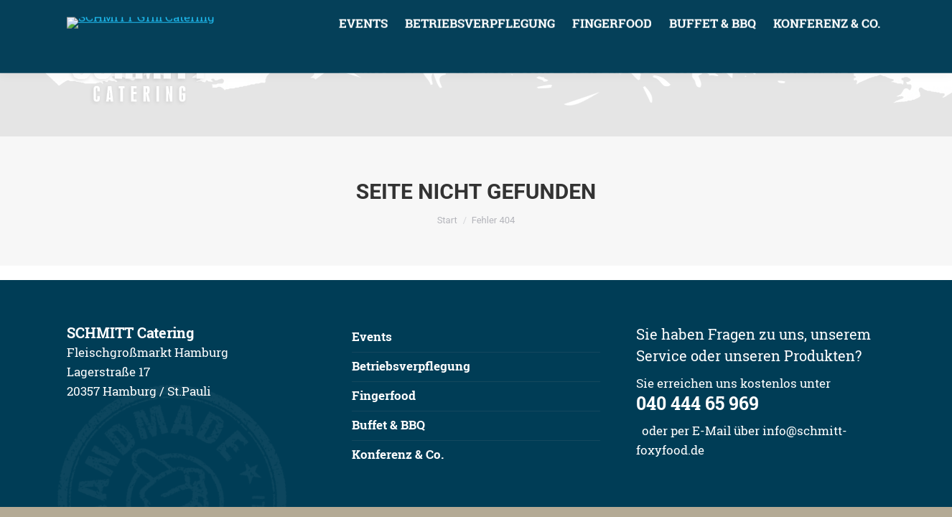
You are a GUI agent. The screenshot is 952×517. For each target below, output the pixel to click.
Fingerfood (384, 395)
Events (372, 336)
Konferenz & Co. (398, 454)
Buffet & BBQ (388, 424)
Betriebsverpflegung (411, 366)
